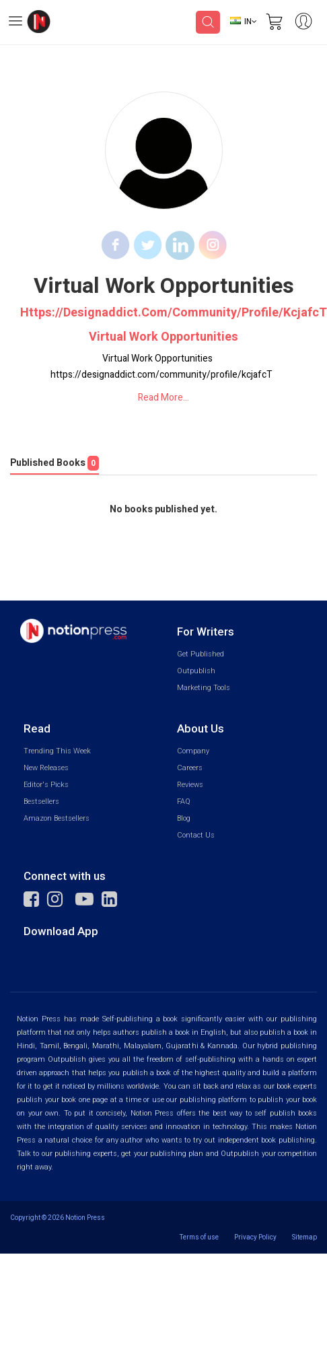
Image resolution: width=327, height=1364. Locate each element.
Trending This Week (57, 751)
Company (193, 751)
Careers (190, 767)
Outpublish (196, 671)
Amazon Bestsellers (56, 818)
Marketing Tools (203, 687)
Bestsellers (41, 801)
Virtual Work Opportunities (163, 337)
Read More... (163, 397)
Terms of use (199, 1237)
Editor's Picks (46, 784)
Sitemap (304, 1237)
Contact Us (196, 835)
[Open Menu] (15, 22)
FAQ (183, 801)
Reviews (190, 784)
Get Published (200, 654)
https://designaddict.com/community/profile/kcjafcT (163, 313)
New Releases (46, 767)
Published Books (54, 463)
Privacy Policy (255, 1237)
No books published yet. (163, 509)
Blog (183, 818)
